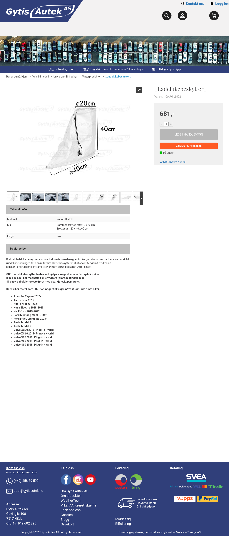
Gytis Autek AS (17, 509)
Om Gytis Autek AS (74, 491)
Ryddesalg (123, 519)
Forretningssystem (130, 532)
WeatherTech (71, 500)
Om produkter (71, 496)
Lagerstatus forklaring (172, 161)
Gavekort (67, 524)
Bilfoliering (123, 524)
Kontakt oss (195, 4)
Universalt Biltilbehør (65, 76)
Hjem (24, 76)
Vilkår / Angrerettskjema (78, 505)
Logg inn (219, 4)
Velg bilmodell (40, 76)
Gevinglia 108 (16, 514)
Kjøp (189, 134)
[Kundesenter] (182, 15)
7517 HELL (14, 518)
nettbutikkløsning (155, 532)
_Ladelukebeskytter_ (118, 76)
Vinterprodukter (91, 76)
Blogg (65, 520)
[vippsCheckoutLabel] (189, 146)
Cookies (67, 515)
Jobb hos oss (71, 510)
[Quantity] (166, 124)
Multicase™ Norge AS (188, 532)
